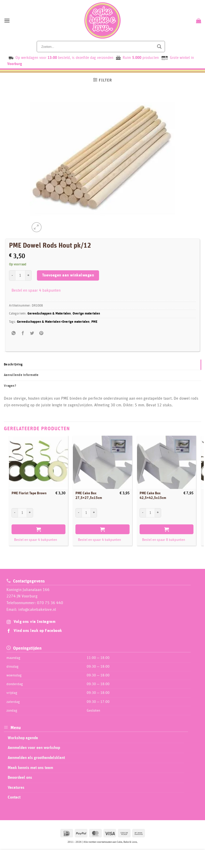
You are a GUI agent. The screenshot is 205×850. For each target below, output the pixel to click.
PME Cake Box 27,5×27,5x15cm (88, 495)
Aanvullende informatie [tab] (21, 375)
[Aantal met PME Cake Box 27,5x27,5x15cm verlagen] (78, 512)
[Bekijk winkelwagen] (198, 20)
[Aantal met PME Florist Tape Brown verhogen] (30, 512)
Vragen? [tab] (10, 386)
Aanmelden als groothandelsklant (36, 758)
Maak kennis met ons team (30, 768)
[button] (7, 20)
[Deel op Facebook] (23, 333)
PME (94, 322)
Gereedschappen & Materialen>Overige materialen (53, 322)
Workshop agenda (23, 738)
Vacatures (16, 787)
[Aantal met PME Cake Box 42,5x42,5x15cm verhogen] (158, 512)
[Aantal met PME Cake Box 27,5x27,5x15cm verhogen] (94, 512)
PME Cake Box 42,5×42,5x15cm (153, 495)
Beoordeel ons (20, 777)
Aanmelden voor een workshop (34, 748)
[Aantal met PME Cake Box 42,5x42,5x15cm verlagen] (143, 512)
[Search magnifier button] (159, 46)
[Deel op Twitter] (32, 333)
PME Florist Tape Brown (29, 493)
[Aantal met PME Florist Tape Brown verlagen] (15, 512)
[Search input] (97, 46)
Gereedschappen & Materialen (49, 313)
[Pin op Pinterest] (41, 333)
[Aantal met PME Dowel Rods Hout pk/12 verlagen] (12, 275)
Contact (14, 797)
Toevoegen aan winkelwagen (68, 275)
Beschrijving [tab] (13, 364)
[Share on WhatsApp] (13, 333)
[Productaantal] (20, 275)
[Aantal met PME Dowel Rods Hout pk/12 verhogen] (28, 275)
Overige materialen (86, 313)
